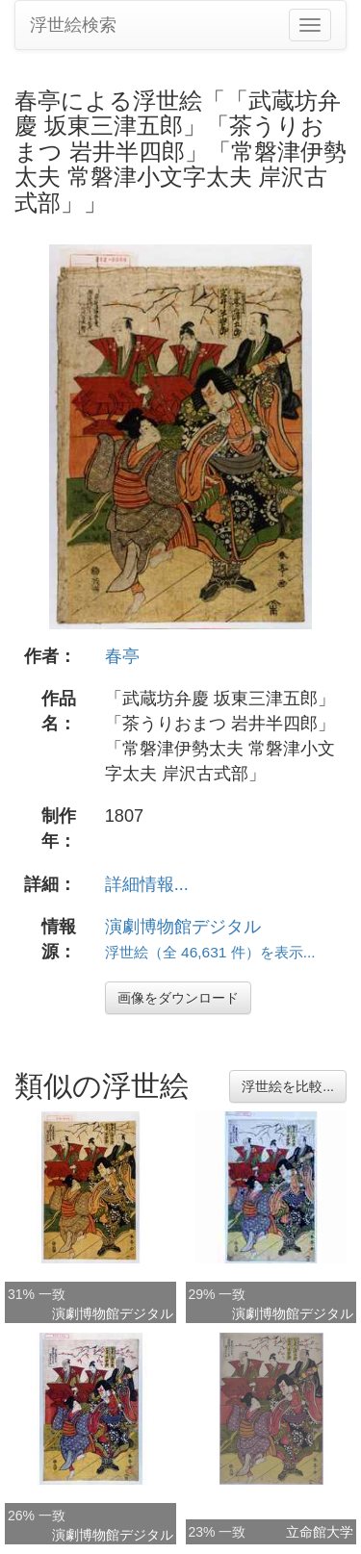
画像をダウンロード (178, 998)
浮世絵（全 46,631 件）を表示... (210, 952)
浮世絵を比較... (288, 1086)
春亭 (122, 656)
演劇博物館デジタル (183, 926)
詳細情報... (147, 884)
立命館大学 (319, 1532)
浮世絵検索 (73, 25)
